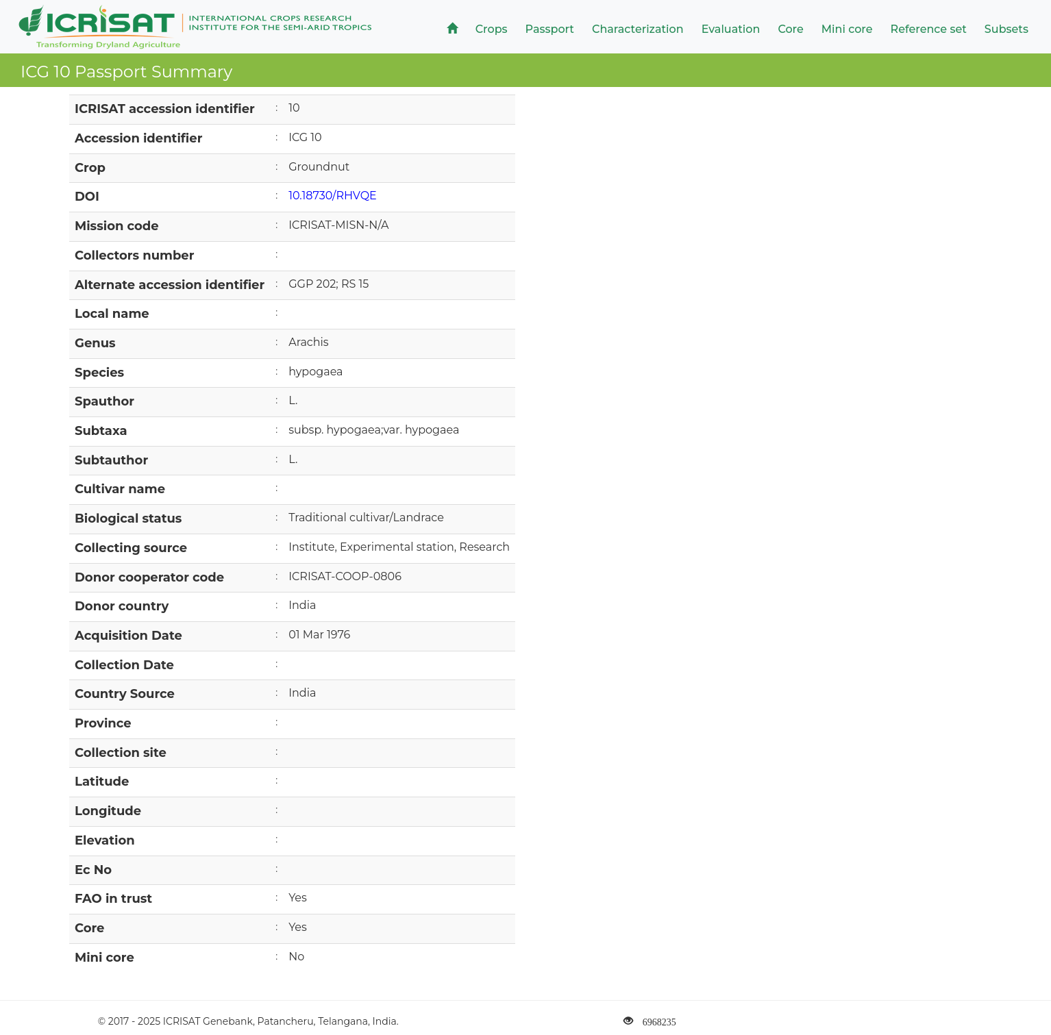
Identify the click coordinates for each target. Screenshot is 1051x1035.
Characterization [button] (638, 29)
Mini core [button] (847, 29)
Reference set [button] (929, 29)
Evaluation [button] (731, 29)
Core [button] (790, 29)
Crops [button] (491, 29)
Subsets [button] (1006, 29)
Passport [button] (550, 29)
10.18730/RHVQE (332, 195)
